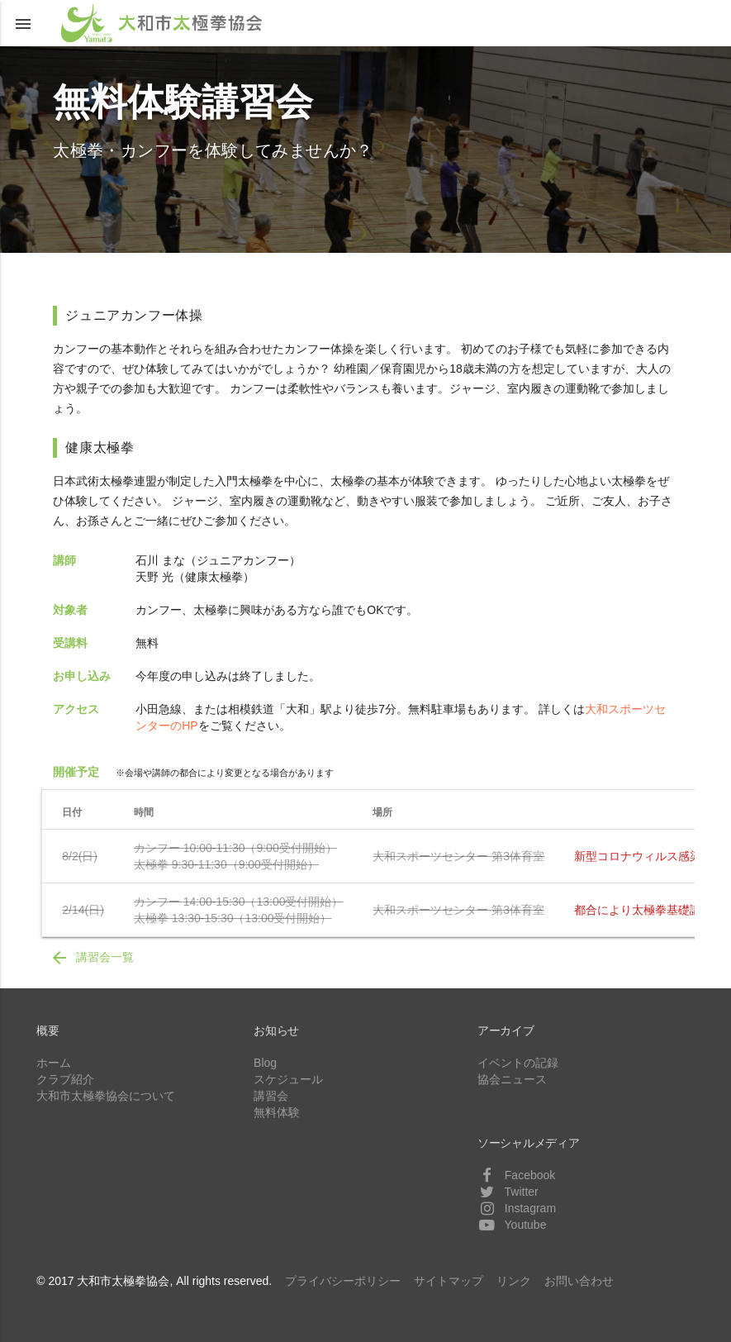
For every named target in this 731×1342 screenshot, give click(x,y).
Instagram (516, 1208)
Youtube (512, 1224)
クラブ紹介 (65, 1079)
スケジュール (288, 1079)
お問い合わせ (579, 1280)
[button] (23, 23)
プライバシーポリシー (343, 1280)
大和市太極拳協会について (105, 1095)
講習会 (271, 1095)
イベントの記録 (517, 1062)
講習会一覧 (92, 958)
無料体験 (277, 1112)
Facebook (516, 1175)
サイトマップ (448, 1280)
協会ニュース (512, 1079)
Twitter (508, 1191)
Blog (265, 1062)
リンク (513, 1280)
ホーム (53, 1062)
